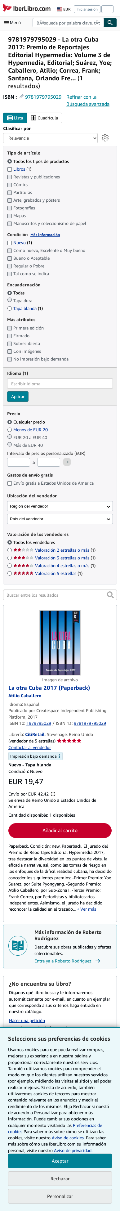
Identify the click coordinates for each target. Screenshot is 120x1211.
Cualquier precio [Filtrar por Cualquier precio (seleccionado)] (26, 421)
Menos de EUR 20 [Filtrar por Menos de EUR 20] (28, 429)
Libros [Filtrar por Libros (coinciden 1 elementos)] (19, 169)
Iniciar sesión (87, 9)
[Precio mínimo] (18, 462)
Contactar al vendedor (29, 747)
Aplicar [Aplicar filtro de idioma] (17, 396)
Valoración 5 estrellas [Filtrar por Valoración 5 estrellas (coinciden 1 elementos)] (47, 573)
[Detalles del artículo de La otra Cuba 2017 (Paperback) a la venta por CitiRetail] (60, 642)
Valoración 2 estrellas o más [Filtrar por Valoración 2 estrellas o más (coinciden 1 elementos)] (54, 550)
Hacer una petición (27, 1020)
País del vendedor (26, 519)
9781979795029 (43, 97)
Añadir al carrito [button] (60, 830)
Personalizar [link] (60, 1196)
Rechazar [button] (60, 1178)
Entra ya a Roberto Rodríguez (68, 961)
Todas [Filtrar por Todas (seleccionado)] (16, 292)
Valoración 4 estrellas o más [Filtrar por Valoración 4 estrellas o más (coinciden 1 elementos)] (54, 565)
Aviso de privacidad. (73, 1150)
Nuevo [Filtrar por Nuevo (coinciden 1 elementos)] (19, 242)
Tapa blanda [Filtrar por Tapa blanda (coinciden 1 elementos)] (25, 308)
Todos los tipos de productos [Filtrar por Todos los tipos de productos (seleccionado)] (38, 161)
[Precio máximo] (48, 462)
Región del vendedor (29, 506)
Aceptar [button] (60, 1161)
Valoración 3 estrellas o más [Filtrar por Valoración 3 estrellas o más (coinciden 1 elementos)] (54, 557)
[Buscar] (110, 22)
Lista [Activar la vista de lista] (15, 118)
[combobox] (68, 22)
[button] (110, 594)
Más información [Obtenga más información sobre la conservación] (45, 234)
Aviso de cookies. (68, 1137)
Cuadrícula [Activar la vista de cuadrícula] (44, 118)
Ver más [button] (88, 909)
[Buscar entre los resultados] (60, 595)
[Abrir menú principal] (14, 22)
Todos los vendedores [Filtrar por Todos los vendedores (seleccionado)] (34, 542)
